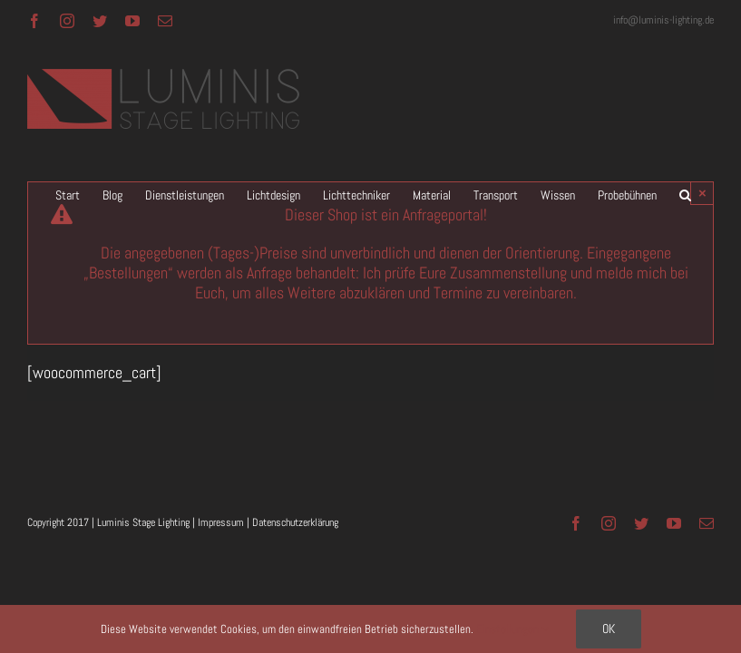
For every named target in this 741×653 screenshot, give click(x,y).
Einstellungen (512, 629)
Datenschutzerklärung (295, 522)
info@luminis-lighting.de (663, 20)
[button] (685, 195)
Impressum (221, 522)
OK (608, 628)
